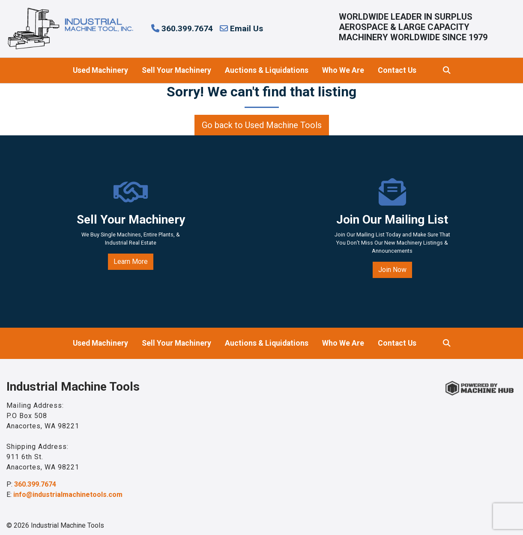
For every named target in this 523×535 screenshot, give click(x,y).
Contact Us (397, 70)
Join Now (392, 270)
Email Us (241, 28)
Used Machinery (100, 70)
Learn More (131, 261)
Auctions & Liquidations (266, 70)
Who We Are (343, 70)
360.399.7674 (182, 28)
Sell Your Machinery (176, 70)
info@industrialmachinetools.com (68, 494)
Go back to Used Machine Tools (262, 125)
